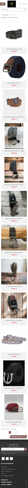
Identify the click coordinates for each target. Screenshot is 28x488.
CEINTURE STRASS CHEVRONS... (14, 320)
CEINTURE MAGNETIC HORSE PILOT (14, 117)
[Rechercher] (12, 9)
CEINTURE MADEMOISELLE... (14, 422)
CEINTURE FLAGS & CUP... (14, 83)
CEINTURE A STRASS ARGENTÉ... (14, 219)
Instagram (7, 458)
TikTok (11, 458)
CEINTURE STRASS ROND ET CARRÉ (14, 151)
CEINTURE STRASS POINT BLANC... (14, 185)
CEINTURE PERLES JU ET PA (14, 286)
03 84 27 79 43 (8, 476)
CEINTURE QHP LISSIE (14, 354)
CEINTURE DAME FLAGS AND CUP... (14, 388)
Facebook (3, 458)
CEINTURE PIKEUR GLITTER (14, 49)
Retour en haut (18, 437)
